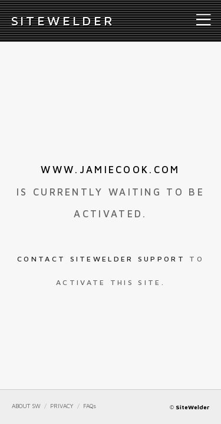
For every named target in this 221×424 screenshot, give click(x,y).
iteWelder (63, 20)
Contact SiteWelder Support (101, 258)
